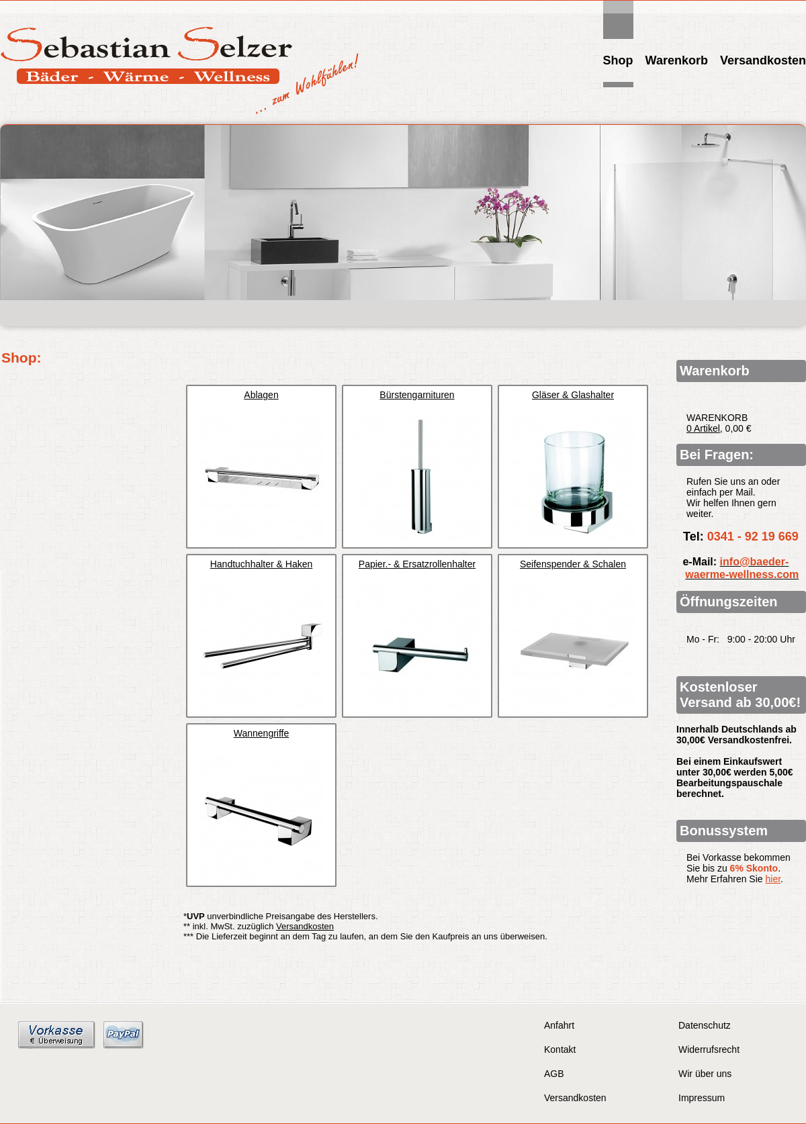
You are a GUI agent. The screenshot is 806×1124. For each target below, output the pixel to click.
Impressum (701, 1097)
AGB (554, 1073)
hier (773, 879)
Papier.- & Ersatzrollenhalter (417, 564)
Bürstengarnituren (416, 394)
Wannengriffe (261, 733)
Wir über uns (704, 1073)
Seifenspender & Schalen (573, 564)
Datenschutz (704, 1025)
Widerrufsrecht (709, 1049)
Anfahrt (559, 1025)
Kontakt (560, 1049)
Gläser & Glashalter (573, 394)
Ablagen (261, 394)
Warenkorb (676, 60)
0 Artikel (703, 428)
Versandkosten (763, 60)
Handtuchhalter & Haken (261, 564)
